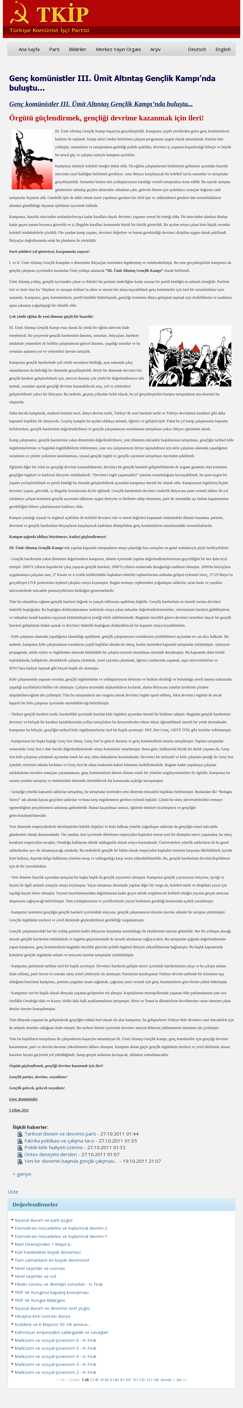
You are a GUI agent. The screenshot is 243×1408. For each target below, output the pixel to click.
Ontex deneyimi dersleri (50, 1154)
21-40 (94, 1380)
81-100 (126, 1380)
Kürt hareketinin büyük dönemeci (48, 1252)
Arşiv (155, 49)
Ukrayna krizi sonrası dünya (42, 1316)
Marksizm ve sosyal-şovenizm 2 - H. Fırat (55, 1372)
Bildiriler (77, 49)
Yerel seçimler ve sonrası (40, 1268)
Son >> (181, 1380)
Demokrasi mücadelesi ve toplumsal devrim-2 (61, 1228)
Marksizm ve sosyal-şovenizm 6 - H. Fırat (55, 1340)
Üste (13, 1191)
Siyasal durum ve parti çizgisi (43, 1220)
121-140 (152, 1380)
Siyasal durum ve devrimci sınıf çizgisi (52, 1308)
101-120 (139, 1380)
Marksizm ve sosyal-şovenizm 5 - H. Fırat (55, 1348)
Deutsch (197, 49)
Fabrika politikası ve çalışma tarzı (59, 1140)
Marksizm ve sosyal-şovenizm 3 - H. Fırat (55, 1364)
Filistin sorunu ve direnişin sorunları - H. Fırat (59, 1284)
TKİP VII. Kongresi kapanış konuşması (52, 1292)
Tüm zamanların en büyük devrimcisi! (52, 1260)
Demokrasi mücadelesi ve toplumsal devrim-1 (61, 1236)
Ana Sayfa (29, 49)
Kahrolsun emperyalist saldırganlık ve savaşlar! (61, 1332)
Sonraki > (167, 1380)
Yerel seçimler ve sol (35, 1276)
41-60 (104, 1380)
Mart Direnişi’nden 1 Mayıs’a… (44, 1244)
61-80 (114, 1380)
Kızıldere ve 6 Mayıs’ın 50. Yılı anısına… (53, 1324)
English (223, 49)
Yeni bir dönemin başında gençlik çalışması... (71, 1161)
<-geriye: (22, 1174)
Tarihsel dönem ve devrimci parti (60, 1133)
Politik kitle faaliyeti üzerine (53, 1147)
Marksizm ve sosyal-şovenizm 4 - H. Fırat (55, 1356)
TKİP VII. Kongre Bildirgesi (40, 1300)
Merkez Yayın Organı (118, 49)
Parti (54, 49)
